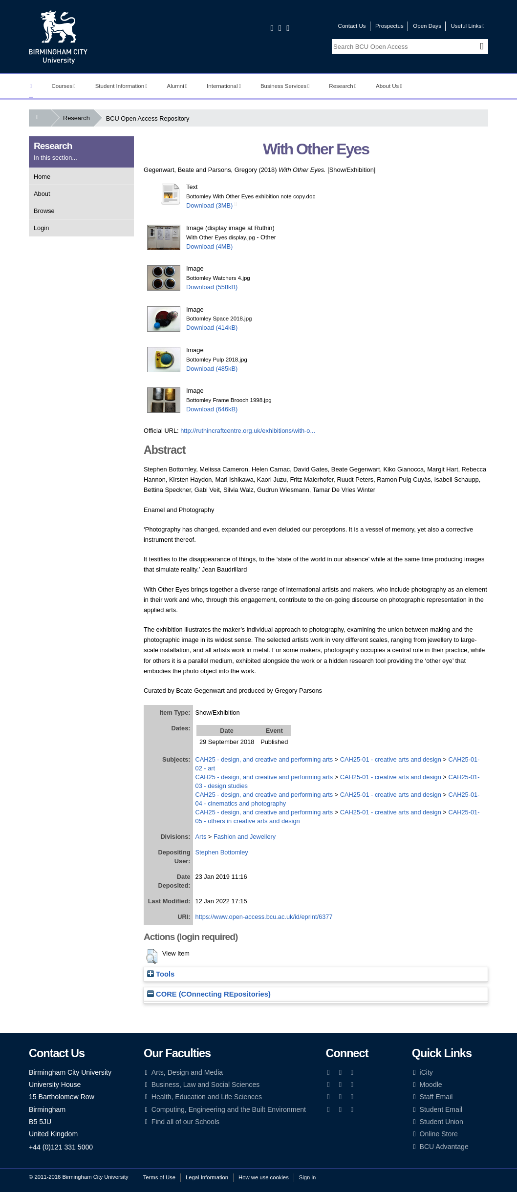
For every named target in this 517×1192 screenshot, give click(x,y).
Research (342, 86)
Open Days (427, 26)
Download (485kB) (211, 368)
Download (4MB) (209, 246)
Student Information (121, 86)
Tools (160, 974)
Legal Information (207, 1177)
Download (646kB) (211, 409)
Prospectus (389, 26)
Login (41, 228)
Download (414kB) (211, 327)
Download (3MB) (209, 205)
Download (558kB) (211, 287)
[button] (151, 956)
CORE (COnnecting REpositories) (209, 994)
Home (42, 176)
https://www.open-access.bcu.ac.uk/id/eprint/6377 (264, 916)
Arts (201, 836)
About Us (389, 86)
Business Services (285, 86)
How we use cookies (263, 1177)
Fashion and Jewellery (245, 836)
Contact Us (352, 26)
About (42, 193)
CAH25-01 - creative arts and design (390, 759)
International (224, 86)
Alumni (177, 86)
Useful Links (467, 26)
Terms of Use (159, 1177)
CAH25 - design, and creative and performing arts (264, 759)
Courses (63, 86)
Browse (44, 210)
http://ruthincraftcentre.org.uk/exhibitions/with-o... (247, 430)
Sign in (307, 1177)
